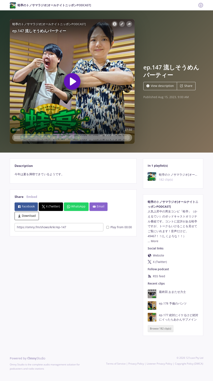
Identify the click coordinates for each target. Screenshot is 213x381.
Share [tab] (19, 197)
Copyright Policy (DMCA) (189, 363)
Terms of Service (116, 363)
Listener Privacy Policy (159, 363)
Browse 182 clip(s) (160, 328)
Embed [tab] (31, 197)
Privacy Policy (136, 363)
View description (160, 86)
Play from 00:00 (119, 227)
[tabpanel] (73, 174)
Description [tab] (24, 166)
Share (186, 86)
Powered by (27, 358)
